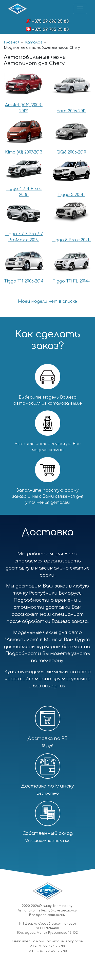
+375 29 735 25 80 (50, 29)
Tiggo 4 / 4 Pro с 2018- (24, 191)
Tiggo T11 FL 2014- (71, 281)
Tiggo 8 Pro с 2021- (71, 240)
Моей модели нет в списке (47, 301)
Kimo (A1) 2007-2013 (23, 152)
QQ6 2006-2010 (71, 152)
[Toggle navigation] (80, 9)
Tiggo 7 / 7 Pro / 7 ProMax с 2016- (24, 237)
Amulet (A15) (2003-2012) (24, 108)
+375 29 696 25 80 (50, 21)
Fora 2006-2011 (71, 111)
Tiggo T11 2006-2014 (24, 281)
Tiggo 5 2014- (71, 194)
